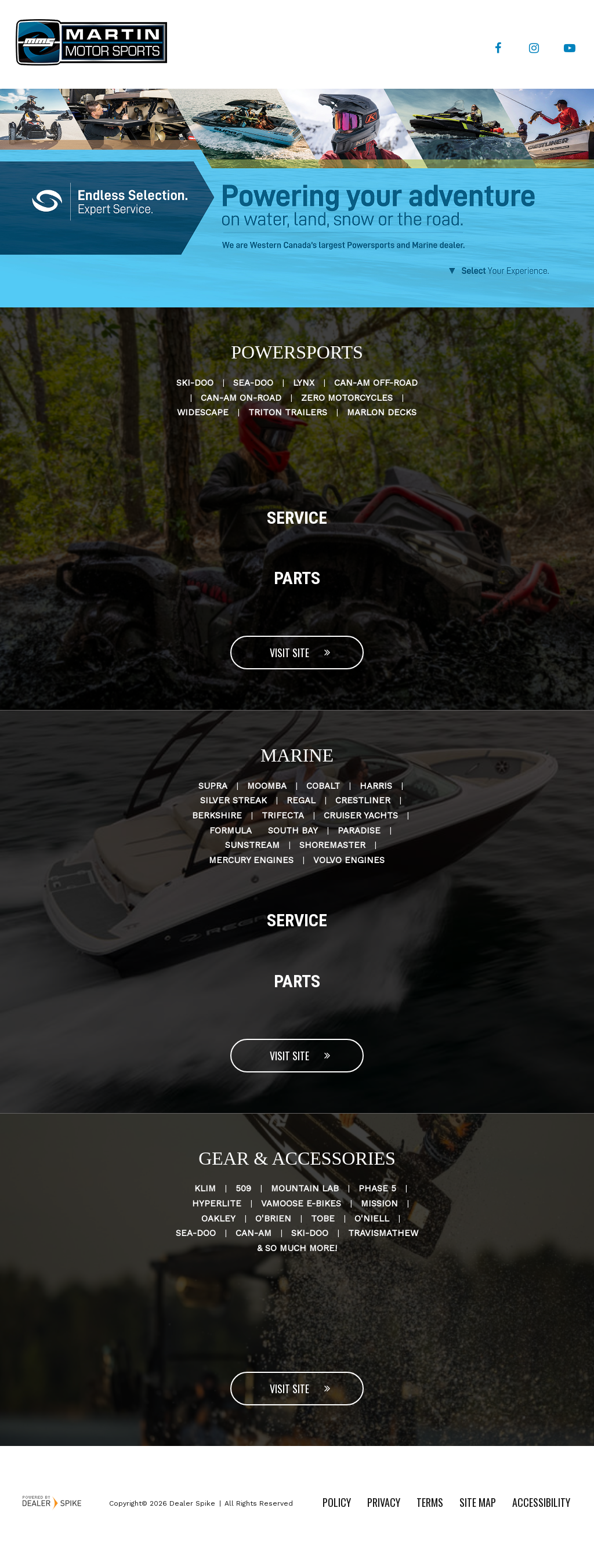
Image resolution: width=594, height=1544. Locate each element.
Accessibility (541, 1502)
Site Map (477, 1502)
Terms (429, 1502)
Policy (337, 1502)
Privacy (383, 1502)
